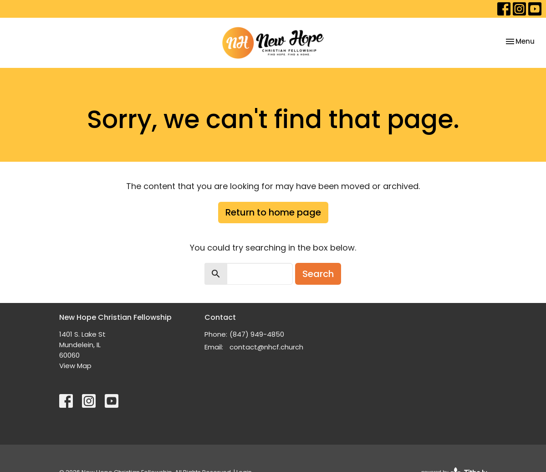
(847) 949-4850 (257, 334)
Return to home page (273, 212)
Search (318, 273)
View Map (75, 365)
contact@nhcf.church (266, 347)
